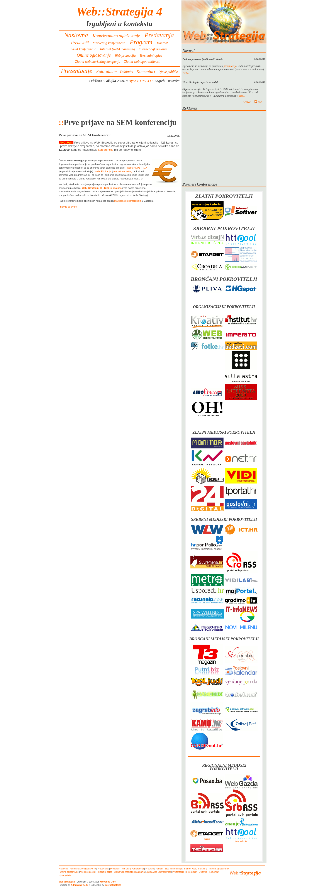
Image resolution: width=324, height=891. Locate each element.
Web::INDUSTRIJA (137, 167)
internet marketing (122, 171)
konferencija (134, 201)
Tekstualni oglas (151, 55)
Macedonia (241, 841)
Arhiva (247, 101)
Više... (185, 72)
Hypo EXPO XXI (141, 81)
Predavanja (159, 35)
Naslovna (76, 35)
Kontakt (162, 43)
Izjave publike (168, 72)
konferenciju (105, 149)
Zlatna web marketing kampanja (97, 61)
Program (141, 42)
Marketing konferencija (109, 43)
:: (61, 122)
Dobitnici (126, 72)
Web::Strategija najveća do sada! (200, 82)
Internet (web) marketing (117, 49)
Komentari (145, 71)
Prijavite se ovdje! (68, 206)
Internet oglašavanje (153, 49)
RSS (258, 101)
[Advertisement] (119, 100)
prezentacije (230, 66)
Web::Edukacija (103, 171)
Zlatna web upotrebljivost (142, 61)
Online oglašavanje (94, 55)
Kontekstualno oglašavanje (116, 35)
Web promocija (125, 55)
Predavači (80, 42)
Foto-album (106, 71)
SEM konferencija (83, 49)
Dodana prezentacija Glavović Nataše (202, 59)
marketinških (121, 201)
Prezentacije (76, 70)
